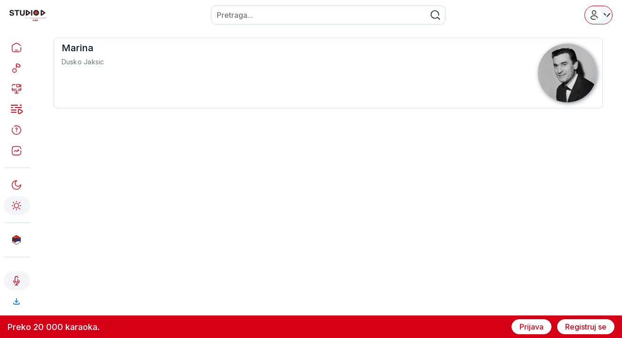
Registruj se (585, 326)
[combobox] (328, 15)
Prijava (531, 326)
